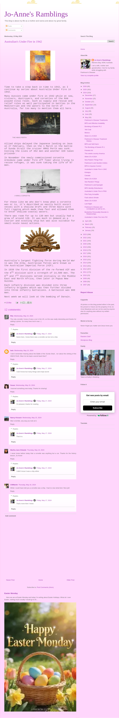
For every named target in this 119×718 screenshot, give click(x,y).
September (89, 105)
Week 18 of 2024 (91, 201)
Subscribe (97, 408)
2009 (85, 278)
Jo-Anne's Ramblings (36, 14)
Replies (15, 329)
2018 (85, 250)
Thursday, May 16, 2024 (35, 450)
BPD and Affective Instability (95, 123)
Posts (9, 26)
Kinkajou (88, 172)
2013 (85, 266)
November (89, 98)
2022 (85, 238)
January (88, 230)
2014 (85, 263)
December (89, 95)
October (88, 102)
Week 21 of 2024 (91, 136)
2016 (85, 256)
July (86, 111)
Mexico (87, 133)
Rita (11, 316)
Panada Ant (89, 150)
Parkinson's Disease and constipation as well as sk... (95, 208)
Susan (12, 385)
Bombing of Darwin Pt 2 (93, 126)
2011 (85, 272)
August (87, 108)
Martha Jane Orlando (18, 450)
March (87, 224)
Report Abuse (87, 292)
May (87, 117)
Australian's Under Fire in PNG (95, 191)
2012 (85, 269)
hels (12, 350)
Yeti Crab (88, 130)
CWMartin (14, 485)
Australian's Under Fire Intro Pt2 (96, 217)
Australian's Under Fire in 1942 (96, 169)
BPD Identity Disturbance (94, 188)
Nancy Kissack (16, 418)
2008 (85, 281)
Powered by (97, 415)
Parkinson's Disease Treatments (96, 120)
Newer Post (10, 580)
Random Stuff (85, 336)
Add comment (10, 516)
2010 (85, 275)
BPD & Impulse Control (93, 166)
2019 (85, 247)
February (88, 227)
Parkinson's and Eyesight (94, 185)
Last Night (88, 204)
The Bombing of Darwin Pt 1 (95, 147)
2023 (85, 234)
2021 (85, 241)
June (87, 114)
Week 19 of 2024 (91, 179)
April (87, 221)
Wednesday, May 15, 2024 (23, 316)
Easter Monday (11, 593)
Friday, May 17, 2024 (43, 334)
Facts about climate (92, 197)
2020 (85, 244)
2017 (85, 253)
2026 (85, 86)
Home (41, 580)
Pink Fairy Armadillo (92, 194)
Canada (87, 175)
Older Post (70, 580)
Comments (10, 30)
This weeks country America (95, 153)
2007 (85, 285)
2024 (85, 93)
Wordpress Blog (86, 340)
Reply (12, 325)
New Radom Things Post (93, 160)
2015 (85, 260)
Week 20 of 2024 (91, 157)
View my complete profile (89, 75)
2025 (85, 89)
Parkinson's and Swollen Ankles (96, 163)
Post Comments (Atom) (45, 587)
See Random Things (92, 182)
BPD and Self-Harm (92, 144)
